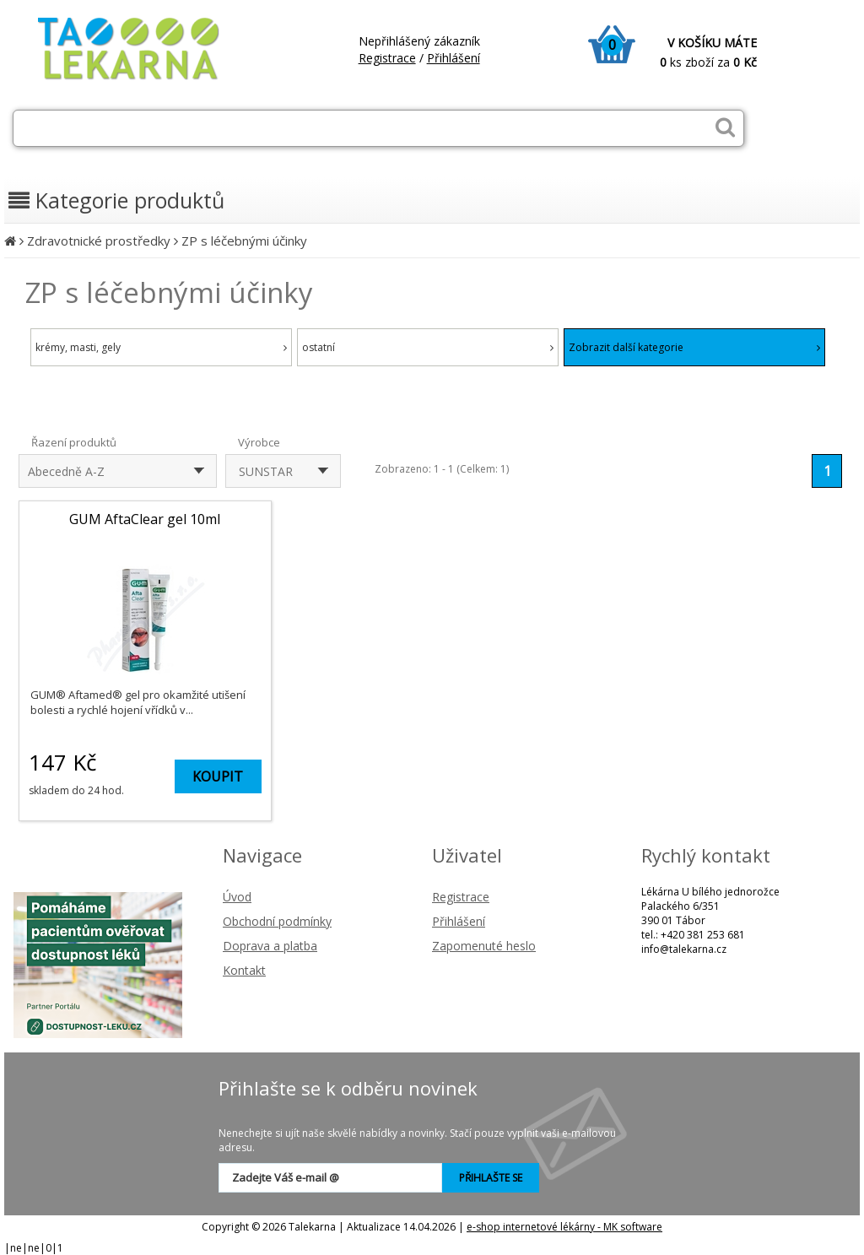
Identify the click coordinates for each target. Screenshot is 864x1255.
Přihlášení (453, 58)
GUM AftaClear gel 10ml (144, 519)
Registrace (387, 58)
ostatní (428, 347)
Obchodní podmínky (277, 921)
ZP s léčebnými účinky (244, 240)
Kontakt (244, 970)
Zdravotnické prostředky (98, 240)
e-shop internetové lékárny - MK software (564, 1227)
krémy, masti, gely (161, 347)
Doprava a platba (270, 946)
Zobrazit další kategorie (694, 347)
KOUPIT (217, 776)
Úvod (237, 897)
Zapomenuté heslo (484, 946)
